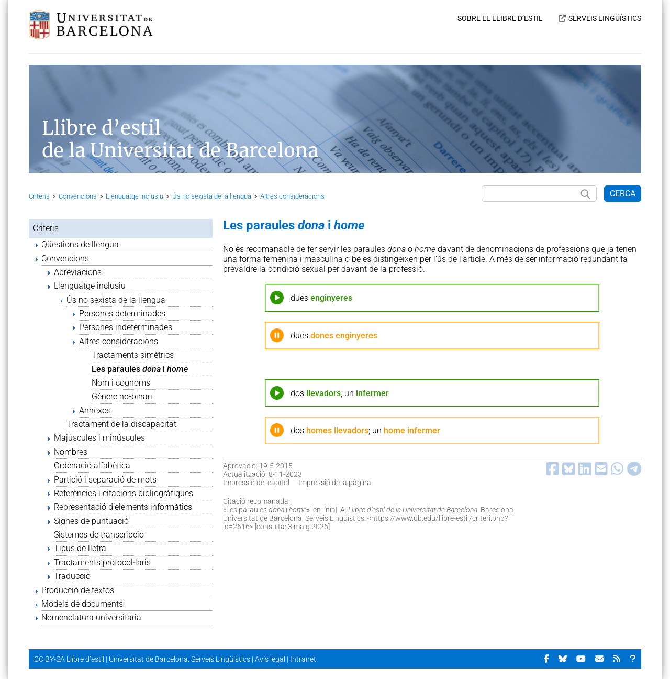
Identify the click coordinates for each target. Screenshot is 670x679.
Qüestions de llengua (80, 244)
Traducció (72, 576)
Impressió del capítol (256, 482)
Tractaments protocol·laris (102, 562)
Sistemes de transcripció (99, 535)
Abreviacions (78, 272)
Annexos (95, 410)
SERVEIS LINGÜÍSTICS (604, 18)
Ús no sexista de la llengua (211, 196)
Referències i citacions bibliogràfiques (123, 493)
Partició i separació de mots (105, 480)
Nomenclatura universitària (91, 617)
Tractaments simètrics (133, 355)
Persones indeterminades (125, 327)
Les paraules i (140, 369)
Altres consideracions (292, 196)
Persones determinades (122, 314)
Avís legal (270, 659)
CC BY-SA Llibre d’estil (69, 659)
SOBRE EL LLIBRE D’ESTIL (500, 18)
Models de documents (82, 604)
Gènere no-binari (122, 396)
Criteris (39, 196)
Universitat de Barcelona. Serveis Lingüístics (179, 659)
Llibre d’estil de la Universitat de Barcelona (180, 139)
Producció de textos (77, 590)
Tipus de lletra (80, 548)
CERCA (622, 194)
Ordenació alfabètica (92, 465)
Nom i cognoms (121, 383)
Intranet (303, 659)
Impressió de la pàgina (334, 482)
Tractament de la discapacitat (121, 424)
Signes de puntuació (91, 521)
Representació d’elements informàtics (123, 507)
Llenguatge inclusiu (134, 196)
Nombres (70, 452)
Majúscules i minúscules (99, 438)
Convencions (78, 196)
